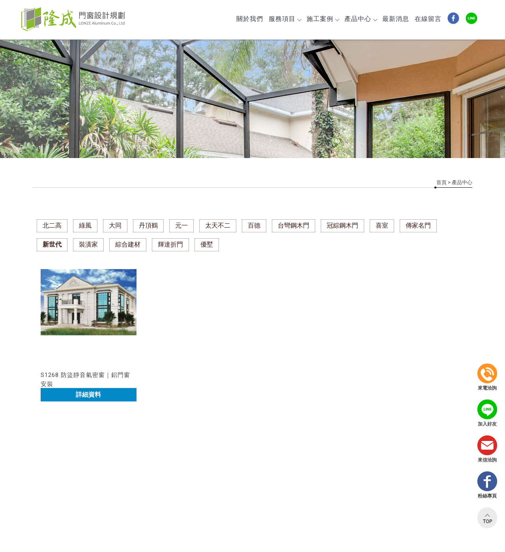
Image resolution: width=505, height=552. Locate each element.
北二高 (52, 225)
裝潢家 (88, 244)
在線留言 (428, 19)
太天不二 (217, 225)
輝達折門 (170, 244)
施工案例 (323, 19)
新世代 (52, 244)
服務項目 (285, 19)
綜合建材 (127, 244)
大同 (115, 225)
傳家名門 (418, 225)
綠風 (85, 225)
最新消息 (395, 19)
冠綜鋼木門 (342, 225)
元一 (181, 225)
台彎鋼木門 (293, 225)
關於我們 (249, 19)
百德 (254, 225)
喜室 (382, 225)
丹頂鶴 (148, 225)
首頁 (441, 182)
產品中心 (360, 19)
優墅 (206, 244)
